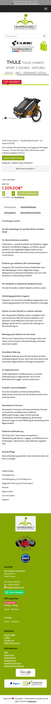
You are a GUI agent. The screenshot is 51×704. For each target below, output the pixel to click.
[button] (43, 46)
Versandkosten (19, 197)
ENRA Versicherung (11, 643)
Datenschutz (9, 655)
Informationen (10, 207)
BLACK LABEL (9, 635)
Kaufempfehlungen (28, 207)
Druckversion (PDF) (13, 158)
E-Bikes (7, 637)
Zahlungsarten (10, 212)
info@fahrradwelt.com (15, 587)
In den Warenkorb (28, 193)
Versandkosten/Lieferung (30, 212)
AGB (6, 652)
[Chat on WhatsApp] (14, 591)
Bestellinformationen (12, 663)
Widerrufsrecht (10, 658)
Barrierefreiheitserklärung (14, 666)
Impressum (31, 701)
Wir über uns (9, 640)
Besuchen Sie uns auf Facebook (26, 4)
